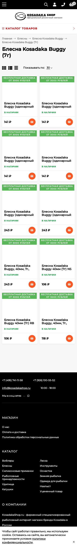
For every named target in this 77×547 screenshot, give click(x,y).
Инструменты (48, 465)
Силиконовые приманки (17, 470)
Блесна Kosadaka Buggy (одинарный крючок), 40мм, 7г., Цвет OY (56, 216)
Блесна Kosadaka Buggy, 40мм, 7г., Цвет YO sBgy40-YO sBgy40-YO (57, 325)
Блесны (22, 38)
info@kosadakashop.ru (16, 388)
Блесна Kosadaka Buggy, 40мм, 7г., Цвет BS (17, 269)
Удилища (8, 484)
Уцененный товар (51, 491)
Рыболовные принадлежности (13, 477)
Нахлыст (45, 486)
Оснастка (46, 470)
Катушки (7, 489)
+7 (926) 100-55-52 (44, 380)
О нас (5, 427)
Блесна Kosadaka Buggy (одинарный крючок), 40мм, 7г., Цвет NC (19, 216)
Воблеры (8, 460)
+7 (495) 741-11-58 (12, 380)
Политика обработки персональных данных (30, 437)
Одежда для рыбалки (53, 481)
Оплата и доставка (14, 432)
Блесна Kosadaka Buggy (47, 38)
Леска (43, 460)
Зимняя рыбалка (50, 476)
